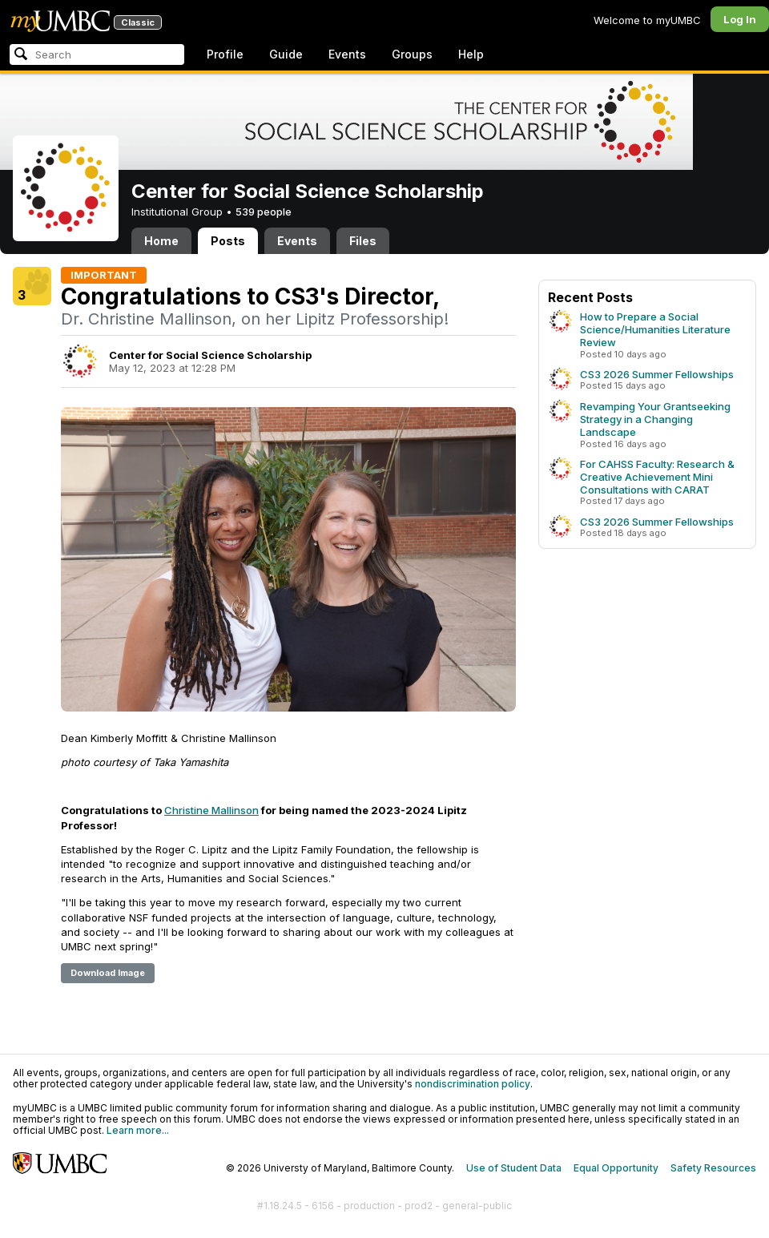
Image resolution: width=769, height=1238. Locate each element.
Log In (739, 19)
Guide (286, 54)
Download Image (107, 972)
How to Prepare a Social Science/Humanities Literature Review (655, 329)
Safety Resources (713, 1168)
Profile (225, 54)
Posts (228, 241)
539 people (264, 211)
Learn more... (138, 1130)
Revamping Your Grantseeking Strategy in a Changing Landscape (655, 419)
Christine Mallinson (211, 810)
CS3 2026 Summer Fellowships (657, 374)
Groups (412, 54)
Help (471, 54)
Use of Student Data (514, 1168)
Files (362, 241)
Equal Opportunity (616, 1168)
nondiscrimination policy (472, 1084)
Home (161, 241)
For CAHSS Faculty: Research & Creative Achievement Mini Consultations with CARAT (657, 477)
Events (347, 54)
